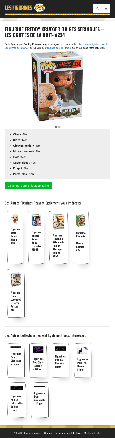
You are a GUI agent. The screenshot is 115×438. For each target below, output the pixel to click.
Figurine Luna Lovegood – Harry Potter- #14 (16, 301)
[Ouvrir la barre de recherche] (97, 8)
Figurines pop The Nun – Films (82, 364)
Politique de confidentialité (68, 433)
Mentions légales (92, 433)
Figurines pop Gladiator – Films (16, 359)
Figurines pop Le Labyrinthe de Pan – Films (17, 403)
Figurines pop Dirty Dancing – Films (38, 364)
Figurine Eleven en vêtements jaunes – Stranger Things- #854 (58, 245)
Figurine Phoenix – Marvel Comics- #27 (81, 241)
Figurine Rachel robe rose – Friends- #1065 (36, 240)
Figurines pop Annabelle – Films (39, 398)
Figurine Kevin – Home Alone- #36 (15, 236)
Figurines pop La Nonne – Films (60, 361)
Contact (48, 433)
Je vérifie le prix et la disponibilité (28, 185)
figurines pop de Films (57, 47)
